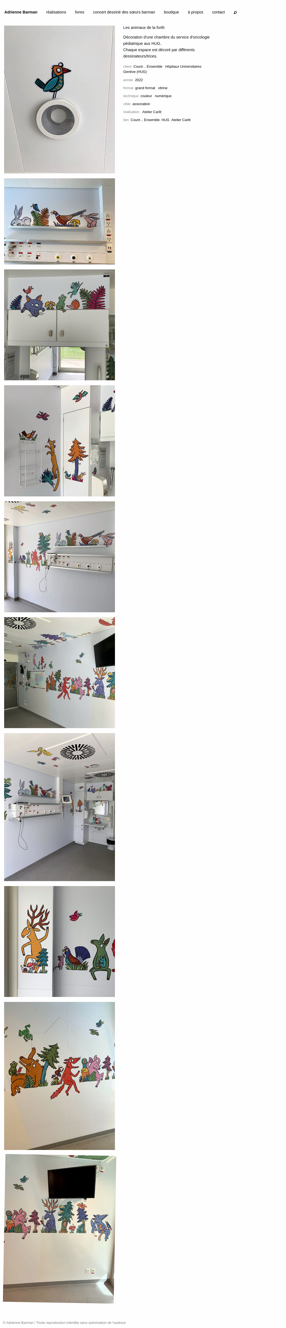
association (141, 104)
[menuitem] (21, 13)
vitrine (162, 88)
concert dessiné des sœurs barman (124, 12)
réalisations (56, 12)
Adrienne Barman (20, 12)
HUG (165, 120)
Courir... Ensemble (147, 66)
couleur (146, 96)
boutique (171, 12)
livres (79, 12)
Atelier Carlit (181, 120)
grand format (145, 88)
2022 (139, 80)
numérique (163, 96)
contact (218, 12)
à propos (195, 12)
